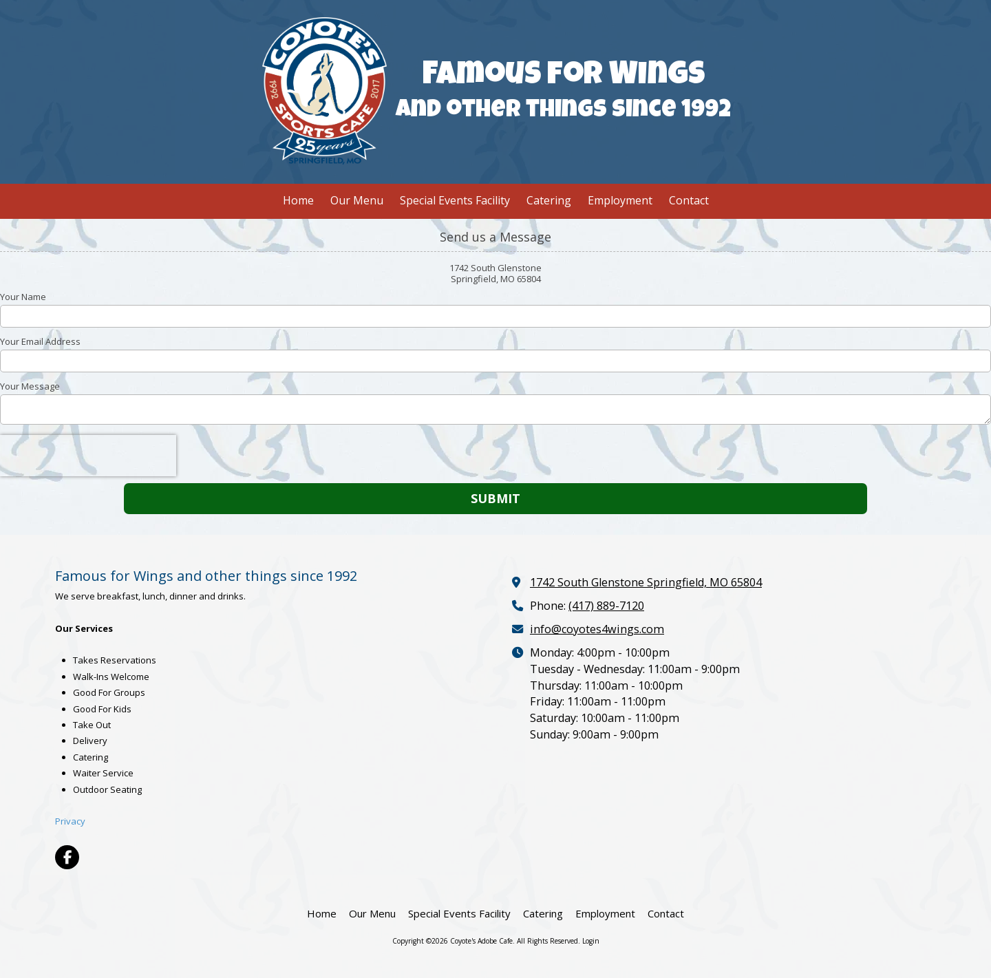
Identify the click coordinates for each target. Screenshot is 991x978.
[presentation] (88, 455)
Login (590, 941)
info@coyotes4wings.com (597, 629)
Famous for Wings (564, 77)
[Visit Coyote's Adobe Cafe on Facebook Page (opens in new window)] (67, 857)
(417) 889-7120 (606, 605)
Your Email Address (40, 341)
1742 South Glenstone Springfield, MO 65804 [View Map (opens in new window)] (646, 582)
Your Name (23, 296)
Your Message (30, 386)
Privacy (70, 821)
